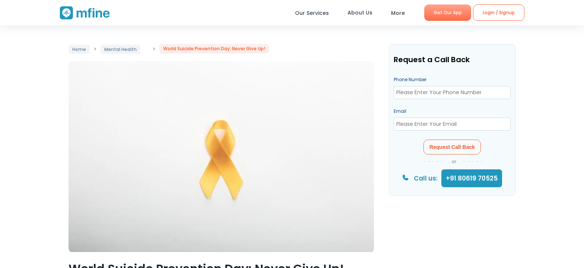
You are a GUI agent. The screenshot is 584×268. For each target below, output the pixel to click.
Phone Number (410, 79)
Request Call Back (452, 147)
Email (400, 111)
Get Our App (448, 12)
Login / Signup (499, 12)
